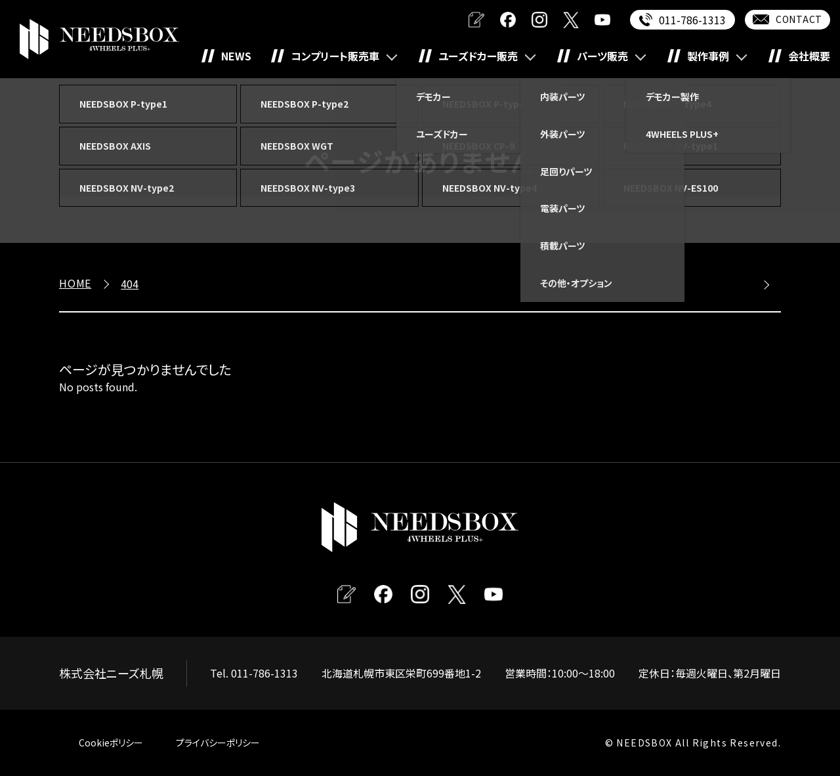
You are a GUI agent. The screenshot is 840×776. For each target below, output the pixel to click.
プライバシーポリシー (218, 742)
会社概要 (809, 56)
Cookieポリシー (111, 742)
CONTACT (799, 19)
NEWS (236, 56)
